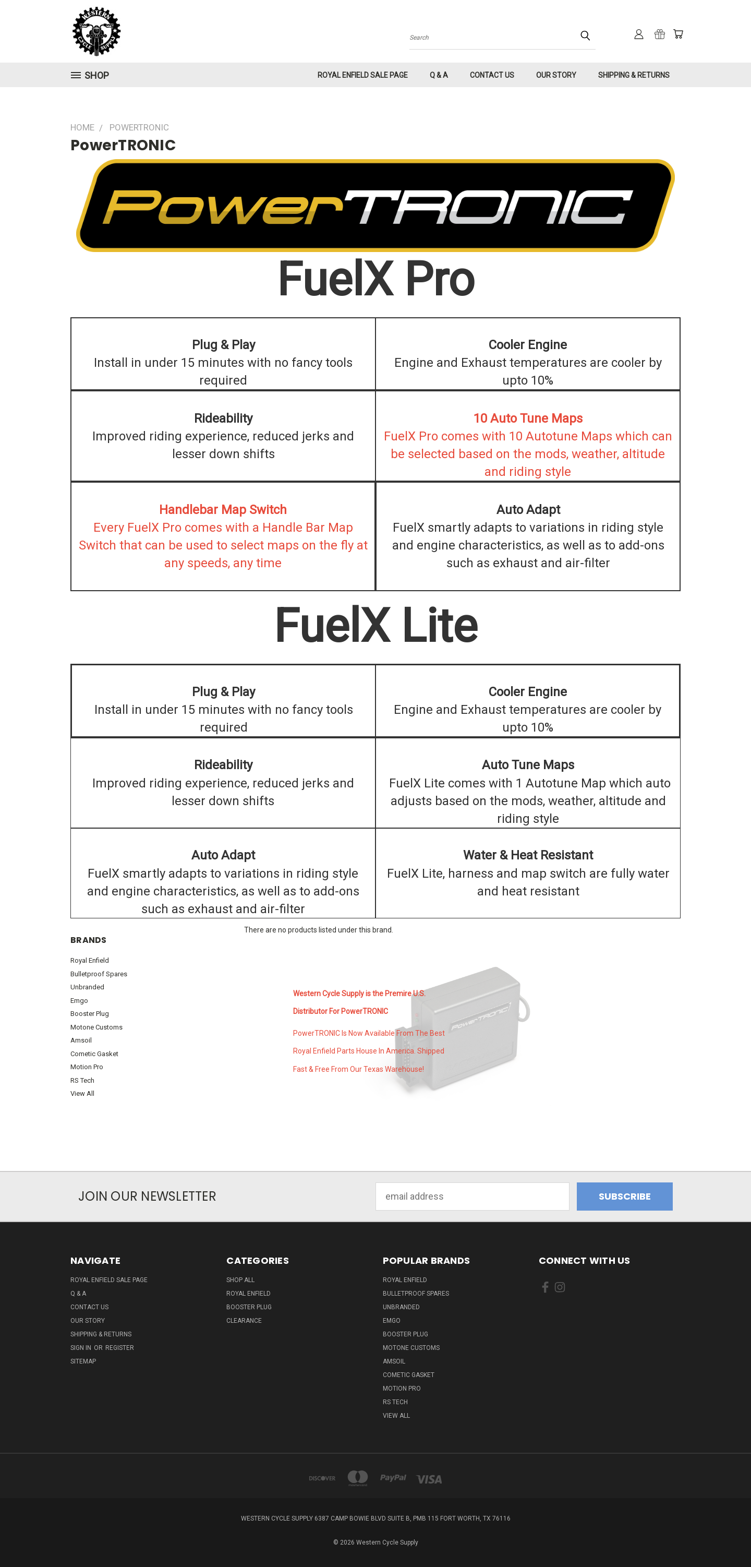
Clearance (244, 1320)
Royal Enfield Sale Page (363, 75)
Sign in (81, 1347)
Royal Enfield (89, 960)
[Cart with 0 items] (678, 34)
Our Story (556, 75)
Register (119, 1347)
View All (82, 1093)
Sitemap (83, 1361)
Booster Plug (89, 1014)
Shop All (240, 1280)
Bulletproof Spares (98, 974)
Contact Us (492, 75)
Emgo (79, 1000)
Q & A (439, 75)
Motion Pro (86, 1067)
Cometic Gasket (94, 1054)
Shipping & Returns (634, 75)
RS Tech (82, 1080)
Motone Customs (96, 1027)
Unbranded (87, 987)
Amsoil (81, 1040)
